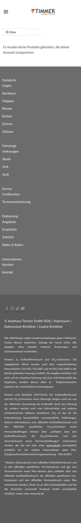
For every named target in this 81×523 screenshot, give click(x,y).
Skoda (6, 159)
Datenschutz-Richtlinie (20, 327)
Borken (7, 116)
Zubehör (8, 237)
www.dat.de (53, 445)
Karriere (8, 265)
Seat (5, 167)
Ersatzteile (9, 229)
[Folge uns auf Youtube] (22, 309)
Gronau (7, 124)
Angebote (9, 222)
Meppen (8, 101)
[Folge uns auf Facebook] (7, 309)
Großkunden (11, 194)
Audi (5, 174)
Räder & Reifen (12, 245)
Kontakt (7, 272)
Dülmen (7, 132)
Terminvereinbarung (16, 202)
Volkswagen (10, 151)
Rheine (7, 109)
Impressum (61, 321)
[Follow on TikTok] (17, 309)
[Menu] (5, 11)
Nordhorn (9, 93)
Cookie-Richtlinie (50, 327)
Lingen (7, 85)
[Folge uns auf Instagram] (12, 309)
